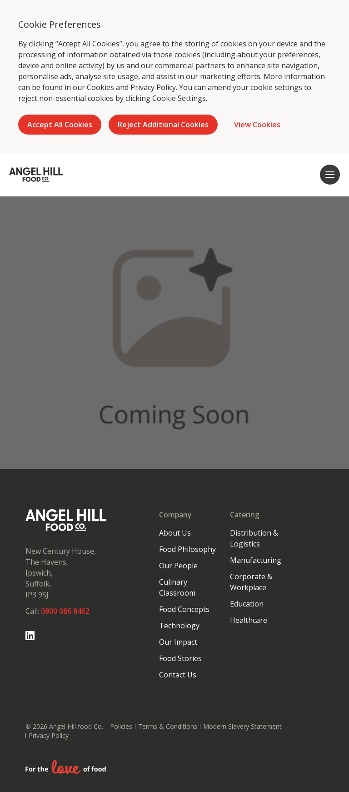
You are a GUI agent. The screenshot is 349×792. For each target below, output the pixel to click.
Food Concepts (184, 609)
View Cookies (257, 125)
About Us (175, 533)
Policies (121, 726)
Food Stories (180, 658)
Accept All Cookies (59, 125)
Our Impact (178, 642)
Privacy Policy (153, 87)
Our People (178, 566)
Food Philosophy (187, 549)
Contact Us (177, 675)
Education (247, 604)
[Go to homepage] (36, 174)
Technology (179, 626)
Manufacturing (255, 560)
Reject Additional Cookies (163, 125)
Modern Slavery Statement (242, 726)
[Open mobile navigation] (330, 175)
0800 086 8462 (65, 611)
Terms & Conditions (167, 726)
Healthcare (248, 620)
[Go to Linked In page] (30, 635)
